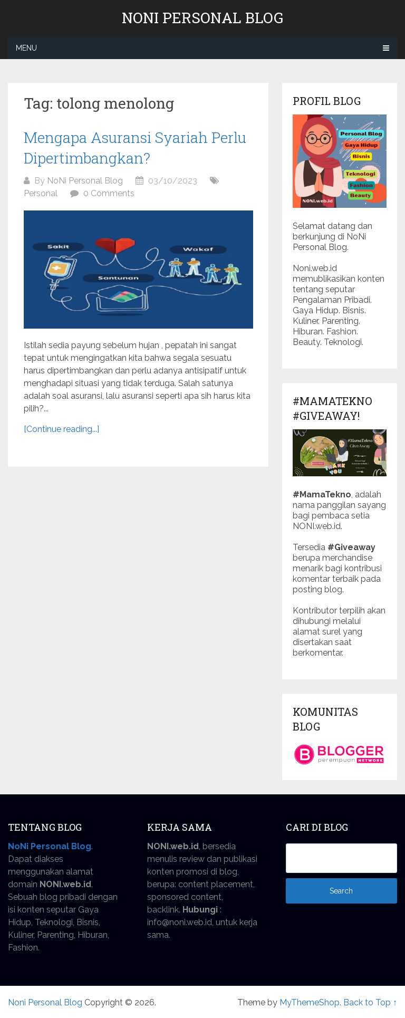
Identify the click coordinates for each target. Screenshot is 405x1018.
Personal (40, 193)
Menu (26, 48)
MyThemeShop (309, 1002)
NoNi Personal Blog (85, 181)
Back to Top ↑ (370, 1002)
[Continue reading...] (61, 429)
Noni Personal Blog (202, 18)
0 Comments (108, 193)
